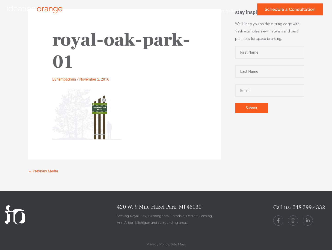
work (135, 11)
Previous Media (43, 171)
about (160, 11)
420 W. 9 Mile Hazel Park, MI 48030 (159, 206)
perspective (193, 11)
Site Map (178, 244)
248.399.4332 (309, 207)
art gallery (229, 11)
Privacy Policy (157, 244)
